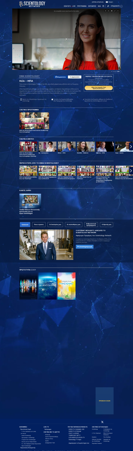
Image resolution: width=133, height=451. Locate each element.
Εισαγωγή (47, 434)
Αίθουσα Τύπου (49, 438)
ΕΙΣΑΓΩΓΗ (67, 6)
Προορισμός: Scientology (28, 437)
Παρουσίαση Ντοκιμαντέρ (27, 447)
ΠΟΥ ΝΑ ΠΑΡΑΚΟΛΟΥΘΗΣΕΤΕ (78, 427)
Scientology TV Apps (75, 439)
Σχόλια (47, 440)
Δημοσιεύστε (74, 77)
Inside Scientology (26, 435)
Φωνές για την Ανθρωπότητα (29, 441)
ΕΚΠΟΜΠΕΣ (92, 6)
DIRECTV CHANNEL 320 (76, 429)
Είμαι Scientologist (26, 445)
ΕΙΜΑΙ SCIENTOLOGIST (29, 76)
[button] (131, 146)
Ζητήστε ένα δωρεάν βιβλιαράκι (63, 100)
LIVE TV (46, 427)
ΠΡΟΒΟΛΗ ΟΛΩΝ (104, 401)
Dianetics (94, 437)
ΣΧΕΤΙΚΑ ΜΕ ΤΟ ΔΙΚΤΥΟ (52, 432)
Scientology (95, 429)
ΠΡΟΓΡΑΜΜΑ (81, 6)
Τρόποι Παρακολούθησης (51, 436)
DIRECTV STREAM (75, 431)
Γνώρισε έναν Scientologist (28, 439)
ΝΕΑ (99, 6)
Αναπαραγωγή (84, 246)
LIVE (73, 6)
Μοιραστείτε (61, 77)
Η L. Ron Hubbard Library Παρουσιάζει (31, 443)
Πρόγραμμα (47, 429)
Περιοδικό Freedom (97, 443)
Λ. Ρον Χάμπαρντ (96, 433)
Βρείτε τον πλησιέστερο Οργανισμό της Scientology (34, 100)
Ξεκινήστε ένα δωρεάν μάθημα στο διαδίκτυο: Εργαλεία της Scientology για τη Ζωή (99, 100)
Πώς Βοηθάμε (107, 437)
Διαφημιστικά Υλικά (50, 442)
